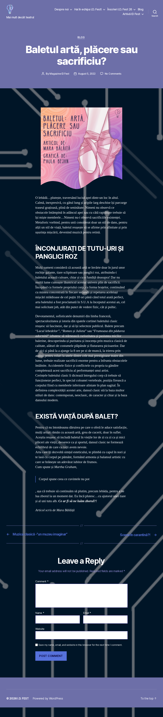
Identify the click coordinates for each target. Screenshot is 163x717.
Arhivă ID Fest (131, 16)
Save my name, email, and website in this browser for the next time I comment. (80, 654)
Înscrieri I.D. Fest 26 (119, 11)
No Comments (113, 78)
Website (39, 638)
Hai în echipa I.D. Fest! (88, 11)
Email (87, 622)
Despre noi (62, 11)
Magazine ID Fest (59, 78)
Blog (140, 11)
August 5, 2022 (87, 78)
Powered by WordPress (48, 708)
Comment (42, 591)
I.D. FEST (23, 708)
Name (39, 622)
